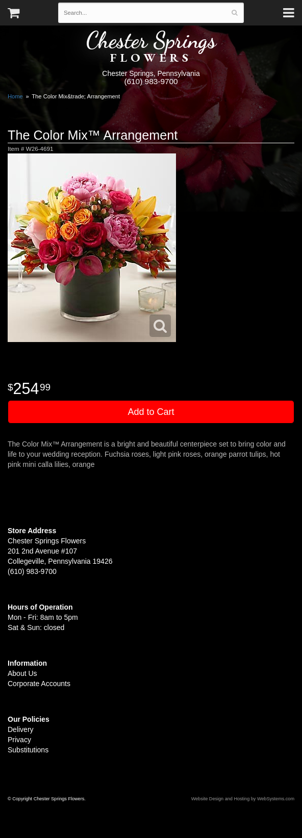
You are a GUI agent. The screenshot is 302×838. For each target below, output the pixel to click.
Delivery (21, 729)
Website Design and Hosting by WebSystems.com (242, 798)
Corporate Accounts (39, 683)
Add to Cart (151, 412)
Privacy (19, 740)
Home (15, 96)
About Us (22, 673)
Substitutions (28, 750)
